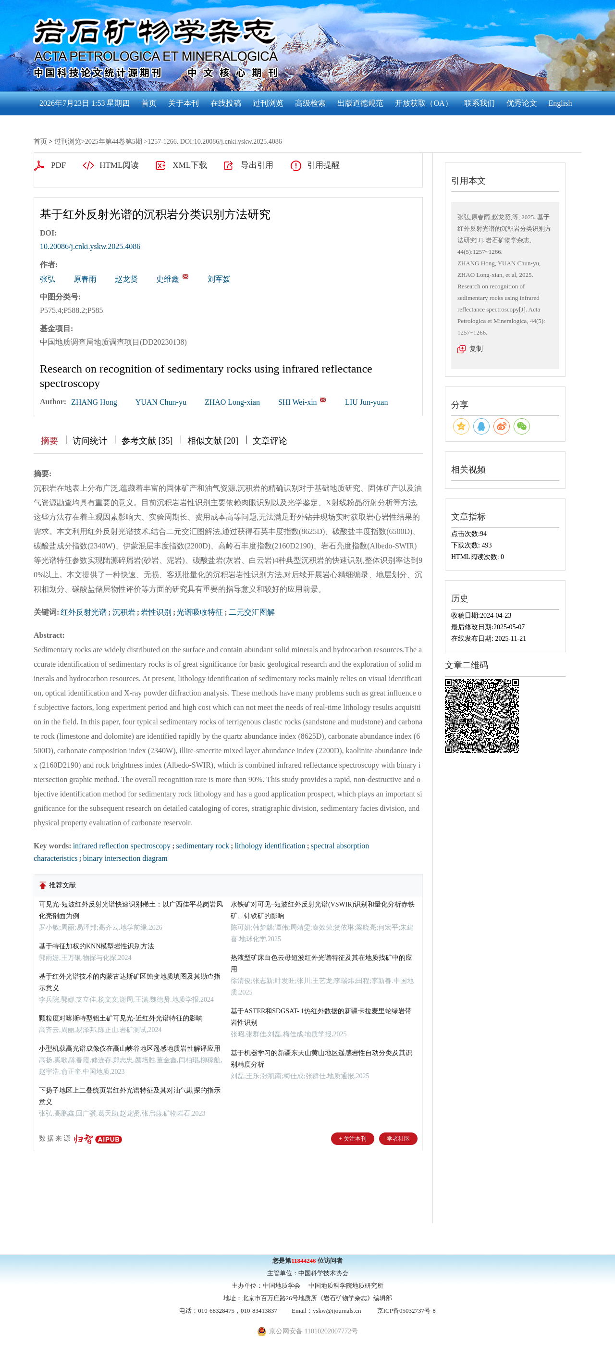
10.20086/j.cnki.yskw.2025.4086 (90, 246)
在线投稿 (225, 103)
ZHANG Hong (94, 402)
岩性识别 (156, 612)
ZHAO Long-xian (232, 402)
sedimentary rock (202, 846)
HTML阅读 (119, 165)
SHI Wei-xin (297, 402)
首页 (149, 103)
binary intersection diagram (125, 858)
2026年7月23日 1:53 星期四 (84, 103)
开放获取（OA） (423, 103)
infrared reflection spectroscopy (122, 846)
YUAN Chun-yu (160, 402)
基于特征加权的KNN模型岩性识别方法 (96, 946)
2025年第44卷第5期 (113, 141)
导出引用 (257, 165)
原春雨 (85, 279)
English (560, 103)
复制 (476, 348)
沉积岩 (123, 612)
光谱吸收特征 (200, 612)
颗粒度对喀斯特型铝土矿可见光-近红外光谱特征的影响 (121, 1018)
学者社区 (398, 1138)
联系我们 (479, 103)
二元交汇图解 (252, 612)
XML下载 (189, 165)
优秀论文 (521, 103)
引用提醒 (323, 165)
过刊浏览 (268, 103)
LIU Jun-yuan (366, 402)
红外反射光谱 (84, 612)
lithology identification (269, 846)
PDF (58, 165)
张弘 (47, 279)
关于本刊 (183, 103)
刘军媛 (219, 279)
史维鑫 (167, 279)
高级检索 (310, 103)
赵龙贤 (126, 279)
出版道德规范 (360, 103)
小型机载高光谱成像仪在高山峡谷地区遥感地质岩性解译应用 (130, 1048)
